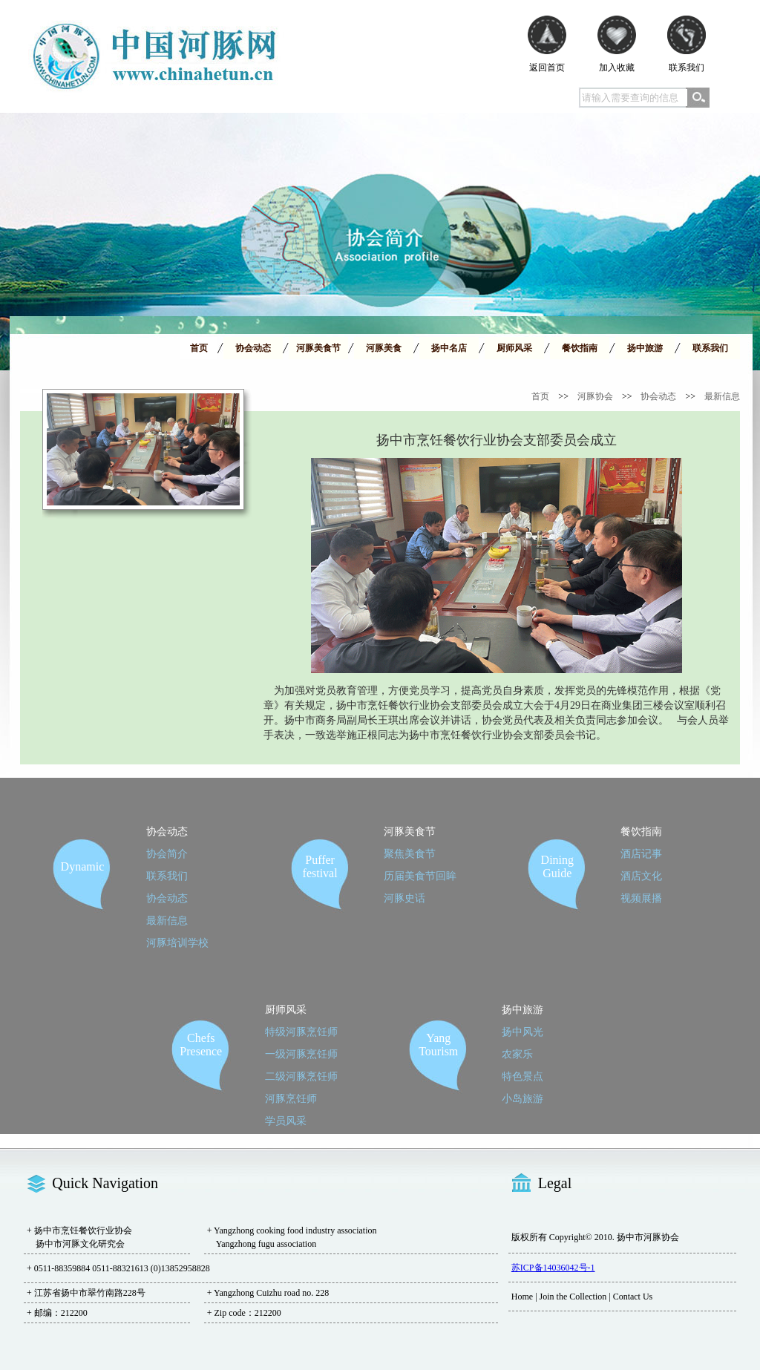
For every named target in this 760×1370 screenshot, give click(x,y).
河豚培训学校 (177, 942)
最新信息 (722, 396)
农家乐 (517, 1054)
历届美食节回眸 (420, 876)
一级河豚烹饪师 (301, 1054)
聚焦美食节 (410, 853)
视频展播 (641, 898)
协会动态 (658, 396)
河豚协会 (595, 396)
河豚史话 (404, 898)
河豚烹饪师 (291, 1098)
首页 (540, 396)
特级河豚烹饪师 (301, 1032)
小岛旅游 (522, 1098)
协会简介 (167, 853)
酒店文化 (641, 876)
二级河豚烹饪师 (301, 1076)
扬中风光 (522, 1032)
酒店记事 (641, 853)
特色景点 (522, 1076)
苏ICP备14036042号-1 (553, 1267)
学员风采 (286, 1121)
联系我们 (167, 876)
